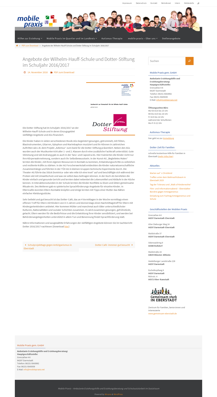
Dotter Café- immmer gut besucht (114, 244)
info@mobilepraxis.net (166, 100)
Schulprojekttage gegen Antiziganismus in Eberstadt (48, 246)
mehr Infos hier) (165, 156)
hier (66, 226)
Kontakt (153, 3)
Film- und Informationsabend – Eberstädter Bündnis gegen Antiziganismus (170, 190)
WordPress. (118, 394)
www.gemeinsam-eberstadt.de (162, 313)
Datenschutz (141, 3)
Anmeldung (168, 138)
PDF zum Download (30, 45)
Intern (177, 3)
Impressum (127, 3)
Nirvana (108, 394)
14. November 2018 (38, 72)
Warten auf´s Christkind (161, 173)
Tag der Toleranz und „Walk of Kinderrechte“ (170, 184)
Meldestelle (189, 3)
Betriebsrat (166, 3)
